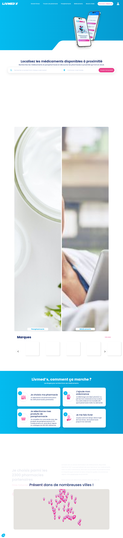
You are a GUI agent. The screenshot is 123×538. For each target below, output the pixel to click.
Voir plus (108, 337)
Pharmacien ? (105, 3)
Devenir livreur (35, 4)
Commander (24, 40)
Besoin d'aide (90, 4)
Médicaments (78, 4)
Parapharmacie (66, 4)
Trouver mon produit (106, 70)
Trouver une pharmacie (50, 4)
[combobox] (78, 70)
